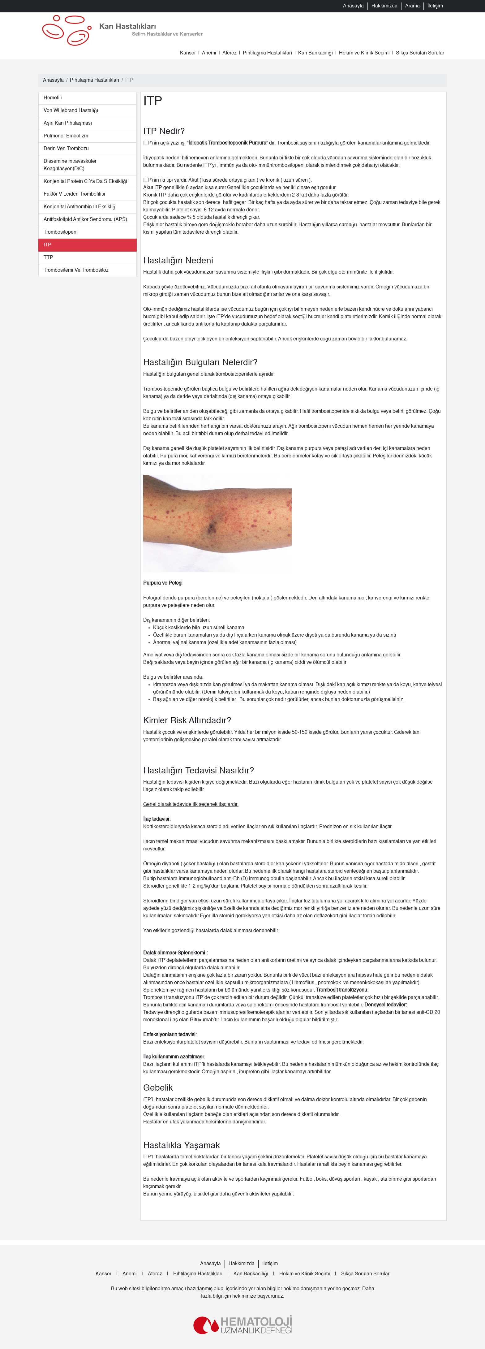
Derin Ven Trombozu (66, 148)
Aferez (229, 53)
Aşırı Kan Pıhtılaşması (68, 123)
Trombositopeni (61, 232)
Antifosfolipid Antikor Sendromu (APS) (85, 219)
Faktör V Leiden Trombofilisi (74, 194)
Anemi (209, 53)
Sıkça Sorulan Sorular (420, 53)
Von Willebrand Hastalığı (71, 110)
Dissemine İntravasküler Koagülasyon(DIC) (70, 165)
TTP (48, 257)
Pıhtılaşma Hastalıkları (267, 53)
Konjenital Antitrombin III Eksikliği (80, 207)
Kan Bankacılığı (315, 53)
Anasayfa (353, 6)
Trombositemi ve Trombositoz (76, 270)
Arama (412, 6)
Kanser (188, 53)
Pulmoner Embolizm (66, 136)
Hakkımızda (384, 6)
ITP (47, 245)
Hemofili (53, 98)
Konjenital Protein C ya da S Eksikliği (85, 181)
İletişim (435, 6)
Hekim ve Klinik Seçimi (364, 53)
